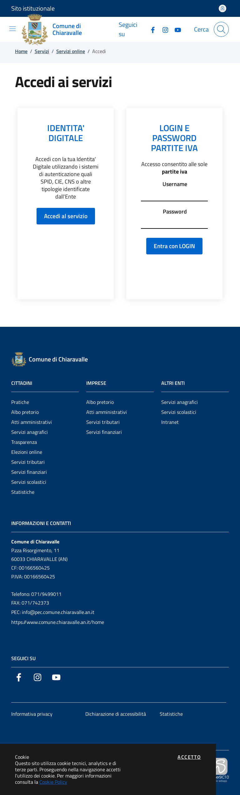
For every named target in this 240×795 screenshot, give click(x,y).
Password (175, 212)
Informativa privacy (31, 714)
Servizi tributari (28, 462)
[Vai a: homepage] (70, 29)
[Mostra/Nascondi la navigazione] (12, 28)
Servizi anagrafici (29, 432)
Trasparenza (24, 442)
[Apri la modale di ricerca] (221, 29)
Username (174, 184)
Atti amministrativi (31, 422)
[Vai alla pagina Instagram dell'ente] (163, 29)
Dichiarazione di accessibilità (115, 714)
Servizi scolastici (28, 482)
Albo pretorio (25, 412)
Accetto (189, 756)
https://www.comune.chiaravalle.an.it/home (57, 622)
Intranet (170, 422)
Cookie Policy (53, 782)
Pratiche (20, 402)
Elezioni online (26, 452)
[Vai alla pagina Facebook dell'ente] (150, 29)
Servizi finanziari (29, 472)
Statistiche (22, 492)
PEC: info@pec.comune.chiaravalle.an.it (52, 612)
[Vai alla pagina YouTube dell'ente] (175, 29)
